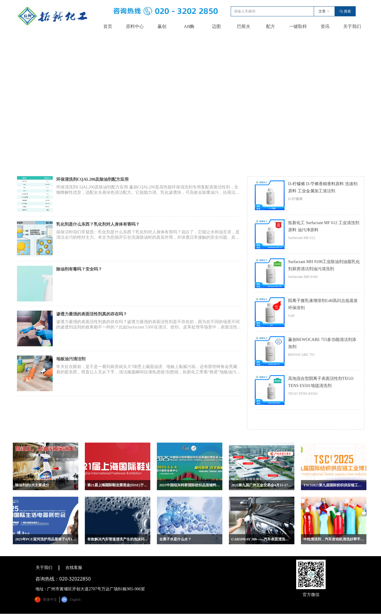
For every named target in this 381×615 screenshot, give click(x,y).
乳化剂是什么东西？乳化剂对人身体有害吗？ (98, 224)
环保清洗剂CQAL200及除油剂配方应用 (92, 179)
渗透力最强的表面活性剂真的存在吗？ (91, 314)
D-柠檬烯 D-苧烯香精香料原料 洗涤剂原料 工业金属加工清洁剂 (322, 187)
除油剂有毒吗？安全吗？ (79, 269)
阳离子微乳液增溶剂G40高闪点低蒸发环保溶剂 (323, 304)
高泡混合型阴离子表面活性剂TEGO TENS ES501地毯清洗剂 (320, 382)
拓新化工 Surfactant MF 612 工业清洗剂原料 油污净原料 (323, 226)
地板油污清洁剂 (70, 359)
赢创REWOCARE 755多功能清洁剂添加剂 (322, 343)
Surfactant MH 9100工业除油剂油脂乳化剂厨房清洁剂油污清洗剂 (324, 265)
